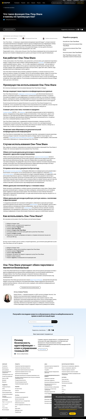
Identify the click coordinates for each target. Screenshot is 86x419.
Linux (63, 391)
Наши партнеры (65, 379)
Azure (3, 406)
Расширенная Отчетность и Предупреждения (50, 385)
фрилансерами (34, 204)
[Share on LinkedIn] (78, 29)
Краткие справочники (19, 399)
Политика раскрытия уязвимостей (6, 372)
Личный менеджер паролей (21, 382)
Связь (3, 388)
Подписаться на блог (9, 29)
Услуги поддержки (48, 393)
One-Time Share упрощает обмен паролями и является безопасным (72, 55)
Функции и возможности (20, 392)
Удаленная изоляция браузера (21, 373)
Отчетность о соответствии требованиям (50, 389)
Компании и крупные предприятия (52, 366)
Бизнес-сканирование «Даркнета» (69, 368)
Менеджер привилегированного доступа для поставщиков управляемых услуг (27, 378)
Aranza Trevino (23, 292)
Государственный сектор (20, 380)
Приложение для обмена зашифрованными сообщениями (71, 374)
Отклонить (63, 413)
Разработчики (18, 412)
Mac (63, 387)
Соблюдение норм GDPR (7, 374)
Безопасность (5, 368)
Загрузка (33, 3)
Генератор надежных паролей (68, 369)
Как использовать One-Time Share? (72, 52)
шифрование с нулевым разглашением (28, 94)
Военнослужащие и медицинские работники (52, 372)
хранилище (42, 62)
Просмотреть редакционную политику (43, 326)
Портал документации (7, 392)
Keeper (6, 3)
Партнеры (69, 1)
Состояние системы (6, 390)
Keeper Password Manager (37, 280)
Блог (64, 1)
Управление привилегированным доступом (24, 369)
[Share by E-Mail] (82, 29)
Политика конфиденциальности (7, 397)
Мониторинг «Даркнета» (50, 380)
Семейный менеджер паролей (21, 384)
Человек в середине (8, 112)
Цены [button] (28, 3)
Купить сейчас (80, 3)
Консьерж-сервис (48, 403)
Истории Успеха (18, 388)
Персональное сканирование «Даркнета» (70, 366)
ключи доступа (34, 137)
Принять (72, 413)
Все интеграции (5, 409)
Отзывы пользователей (7, 376)
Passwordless (5, 407)
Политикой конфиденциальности (68, 409)
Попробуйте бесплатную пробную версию (30, 287)
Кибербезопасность (9, 19)
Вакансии (4, 382)
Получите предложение (57, 3)
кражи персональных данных (14, 174)
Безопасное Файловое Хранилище (52, 382)
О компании (4, 366)
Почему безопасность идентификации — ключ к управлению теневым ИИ (25, 345)
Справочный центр (6, 386)
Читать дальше (42, 349)
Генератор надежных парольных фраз (70, 371)
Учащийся (47, 369)
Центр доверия (5, 369)
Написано (22, 353)
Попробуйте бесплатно (69, 3)
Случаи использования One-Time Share (72, 49)
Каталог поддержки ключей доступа (22, 404)
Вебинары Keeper (19, 410)
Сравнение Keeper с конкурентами (22, 400)
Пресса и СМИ (5, 378)
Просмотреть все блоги (9, 7)
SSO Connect (5, 404)
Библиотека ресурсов (19, 402)
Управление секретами (49, 378)
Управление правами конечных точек (23, 371)
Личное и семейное (49, 368)
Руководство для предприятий (21, 397)
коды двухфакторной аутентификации (19, 137)
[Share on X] (76, 29)
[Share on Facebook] (80, 29)
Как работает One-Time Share (71, 41)
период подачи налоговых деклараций (14, 171)
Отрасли (17, 390)
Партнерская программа (67, 383)
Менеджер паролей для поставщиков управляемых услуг (27, 375)
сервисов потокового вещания (43, 157)
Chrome (63, 393)
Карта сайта (17, 408)
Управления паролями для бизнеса (22, 368)
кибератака (24, 112)
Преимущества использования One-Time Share (72, 44)
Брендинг (4, 380)
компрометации (28, 207)
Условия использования (7, 394)
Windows (64, 389)
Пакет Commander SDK (7, 401)
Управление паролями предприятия (22, 366)
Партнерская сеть (65, 381)
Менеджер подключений (50, 391)
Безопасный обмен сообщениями (52, 387)
